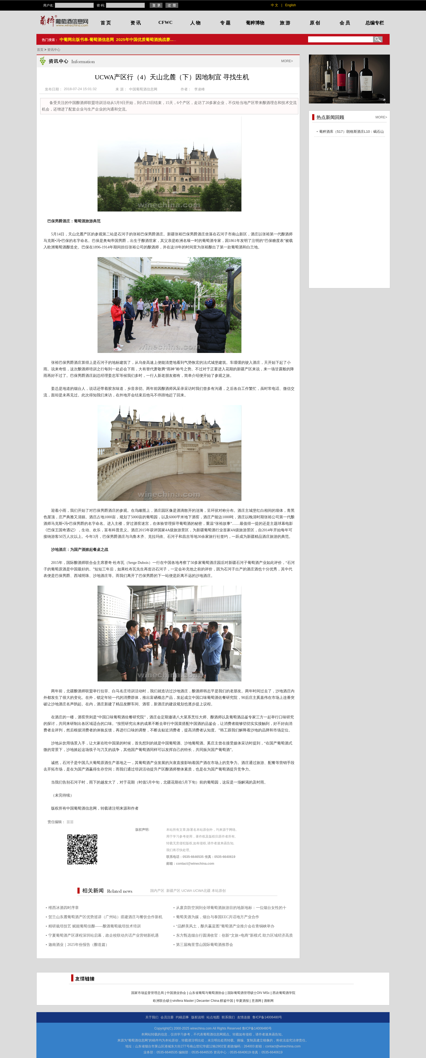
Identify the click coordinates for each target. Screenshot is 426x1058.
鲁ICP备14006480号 (267, 1017)
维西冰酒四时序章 (63, 908)
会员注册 (167, 1017)
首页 (40, 50)
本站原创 (219, 891)
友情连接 (243, 1017)
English (290, 5)
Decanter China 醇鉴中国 (214, 1001)
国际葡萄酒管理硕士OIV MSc (248, 993)
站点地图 (213, 1017)
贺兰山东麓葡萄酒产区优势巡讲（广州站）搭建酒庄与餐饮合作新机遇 (105, 918)
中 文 (274, 5)
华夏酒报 (242, 1001)
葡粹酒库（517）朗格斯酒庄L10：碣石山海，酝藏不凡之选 (351, 132)
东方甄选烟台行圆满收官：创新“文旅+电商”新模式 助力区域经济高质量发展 (234, 936)
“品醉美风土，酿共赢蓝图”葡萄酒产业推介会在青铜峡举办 (225, 926)
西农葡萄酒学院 (283, 993)
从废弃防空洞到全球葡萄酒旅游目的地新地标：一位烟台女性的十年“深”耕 (231, 908)
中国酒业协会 (176, 993)
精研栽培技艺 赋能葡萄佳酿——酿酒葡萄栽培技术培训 (94, 926)
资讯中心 (53, 50)
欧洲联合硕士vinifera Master (173, 1001)
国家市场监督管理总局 (147, 993)
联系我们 (228, 1017)
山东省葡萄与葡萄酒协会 (207, 993)
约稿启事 (182, 1017)
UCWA (186, 891)
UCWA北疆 (202, 891)
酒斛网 (269, 1001)
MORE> (287, 61)
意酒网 (256, 1001)
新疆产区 (173, 891)
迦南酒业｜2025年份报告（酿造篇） (78, 945)
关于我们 (151, 1017)
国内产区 (157, 891)
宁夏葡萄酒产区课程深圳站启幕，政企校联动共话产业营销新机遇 (103, 935)
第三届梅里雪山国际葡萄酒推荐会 (204, 945)
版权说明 (197, 1017)
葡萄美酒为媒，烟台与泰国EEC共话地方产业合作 (217, 917)
